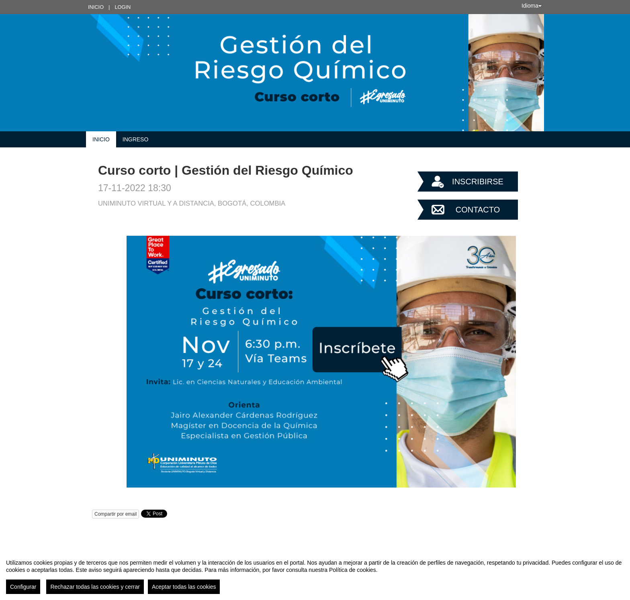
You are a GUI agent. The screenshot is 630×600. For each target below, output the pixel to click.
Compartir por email (115, 514)
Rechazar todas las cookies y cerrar (95, 587)
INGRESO (136, 139)
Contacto (478, 209)
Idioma (532, 5)
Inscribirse (477, 181)
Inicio (96, 7)
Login (123, 7)
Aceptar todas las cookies (184, 587)
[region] (315, 573)
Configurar (23, 587)
